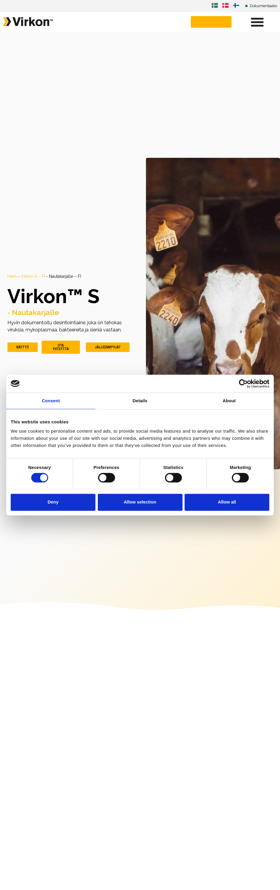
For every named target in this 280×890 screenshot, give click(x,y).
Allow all (227, 502)
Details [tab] (140, 400)
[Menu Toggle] (257, 22)
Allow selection (140, 502)
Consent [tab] (51, 400)
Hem (12, 276)
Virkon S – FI (33, 276)
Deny (53, 502)
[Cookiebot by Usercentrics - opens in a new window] (243, 383)
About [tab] (229, 400)
